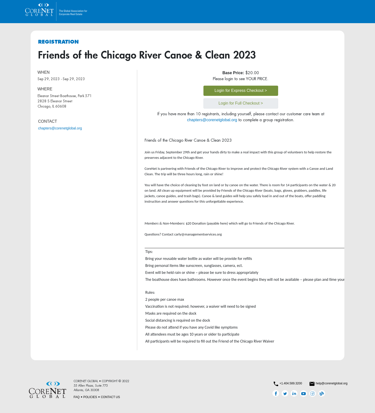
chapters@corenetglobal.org (60, 128)
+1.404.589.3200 (290, 383)
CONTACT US (110, 397)
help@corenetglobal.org (332, 383)
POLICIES (90, 397)
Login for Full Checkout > (241, 103)
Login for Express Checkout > (241, 90)
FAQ (77, 397)
